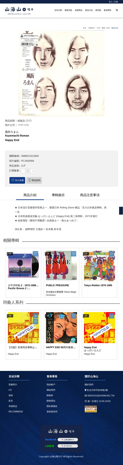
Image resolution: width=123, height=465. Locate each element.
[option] (61, 73)
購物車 (50, 395)
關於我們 (89, 384)
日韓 (98, 28)
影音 (11, 401)
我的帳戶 (51, 384)
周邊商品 (13, 406)
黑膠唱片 (91, 28)
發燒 (11, 395)
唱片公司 (10, 125)
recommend (16, 411)
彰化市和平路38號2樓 (96, 390)
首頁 (84, 28)
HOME (19, 11)
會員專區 (107, 10)
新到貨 (98, 10)
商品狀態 (10, 120)
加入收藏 (19, 180)
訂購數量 (14, 170)
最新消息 (68, 10)
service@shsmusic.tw (100, 396)
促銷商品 (78, 10)
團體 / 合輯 (106, 28)
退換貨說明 (52, 411)
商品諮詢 (36, 180)
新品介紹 (89, 10)
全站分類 (58, 10)
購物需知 (51, 401)
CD (10, 390)
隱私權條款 (52, 406)
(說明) (28, 120)
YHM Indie (23, 125)
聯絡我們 (51, 390)
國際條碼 (14, 156)
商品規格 (14, 165)
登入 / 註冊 (113, 2)
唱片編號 (14, 161)
